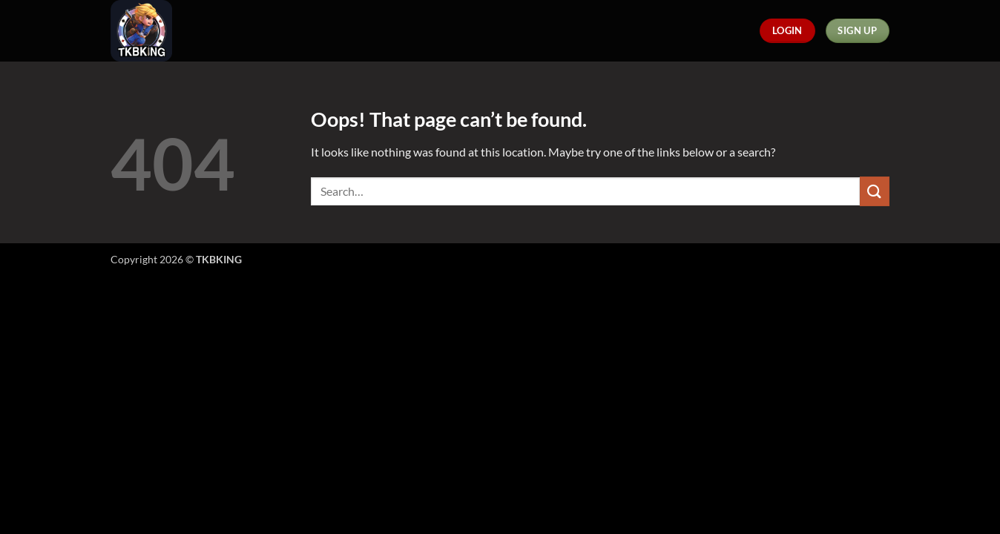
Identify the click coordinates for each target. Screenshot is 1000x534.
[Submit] (874, 191)
